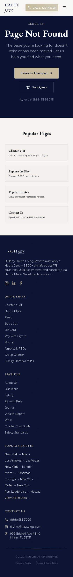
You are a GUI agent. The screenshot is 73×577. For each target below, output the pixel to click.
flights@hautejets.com (23, 526)
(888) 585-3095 (18, 519)
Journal (9, 407)
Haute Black (13, 311)
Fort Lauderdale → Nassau (22, 491)
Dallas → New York (17, 485)
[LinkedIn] (14, 283)
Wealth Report (15, 414)
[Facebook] (21, 283)
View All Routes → (17, 498)
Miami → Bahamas (17, 473)
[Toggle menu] (64, 8)
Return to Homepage (37, 73)
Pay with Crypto (15, 336)
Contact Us (15, 511)
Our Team (11, 389)
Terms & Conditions (47, 562)
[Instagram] (7, 283)
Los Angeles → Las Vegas (22, 460)
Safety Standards (16, 432)
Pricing (9, 342)
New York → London (19, 467)
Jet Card (10, 330)
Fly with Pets (13, 401)
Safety (9, 395)
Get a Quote (36, 87)
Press (8, 420)
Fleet (8, 317)
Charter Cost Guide (18, 426)
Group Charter (14, 355)
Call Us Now (42, 8)
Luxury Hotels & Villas (19, 361)
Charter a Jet (13, 305)
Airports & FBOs (15, 348)
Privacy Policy (23, 562)
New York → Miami (17, 454)
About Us (11, 383)
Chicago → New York (19, 479)
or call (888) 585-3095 (37, 99)
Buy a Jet (11, 323)
